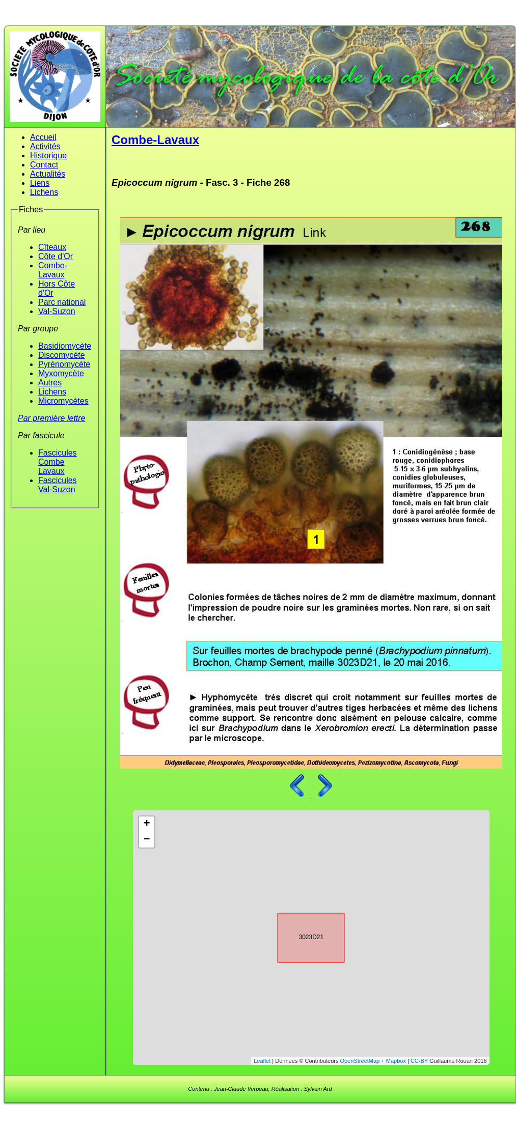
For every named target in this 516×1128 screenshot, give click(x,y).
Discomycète (61, 355)
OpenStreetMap (360, 1061)
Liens (39, 183)
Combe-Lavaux (52, 270)
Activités (45, 146)
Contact (44, 164)
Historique (48, 155)
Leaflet (262, 1061)
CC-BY (419, 1061)
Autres (50, 382)
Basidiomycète (64, 346)
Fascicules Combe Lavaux (57, 461)
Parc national (62, 302)
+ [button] (146, 824)
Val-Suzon (56, 311)
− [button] (146, 840)
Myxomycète (61, 373)
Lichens (44, 192)
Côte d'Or (55, 256)
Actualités (47, 174)
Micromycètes (63, 401)
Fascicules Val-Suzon (57, 485)
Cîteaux (52, 247)
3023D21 (302, 936)
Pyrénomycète (64, 364)
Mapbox (396, 1061)
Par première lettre (52, 418)
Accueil (43, 137)
